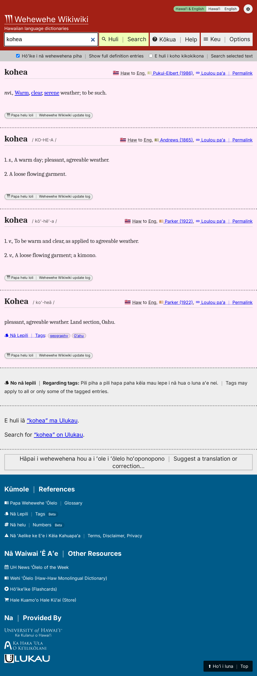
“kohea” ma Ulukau (52, 420)
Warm (22, 92)
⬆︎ (228, 666)
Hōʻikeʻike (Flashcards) (30, 589)
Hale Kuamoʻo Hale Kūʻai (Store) (40, 600)
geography (59, 336)
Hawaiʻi (214, 9)
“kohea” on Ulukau (58, 434)
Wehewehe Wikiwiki (46, 19)
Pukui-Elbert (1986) (170, 73)
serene (51, 92)
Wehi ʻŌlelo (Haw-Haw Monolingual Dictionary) (55, 578)
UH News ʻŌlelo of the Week (36, 567)
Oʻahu (79, 336)
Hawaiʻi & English (190, 9)
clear (36, 92)
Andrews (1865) (173, 140)
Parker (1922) (176, 221)
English (231, 9)
